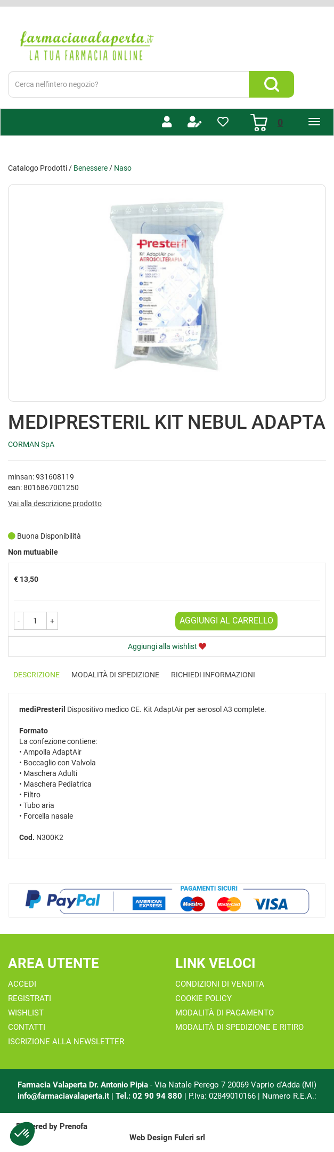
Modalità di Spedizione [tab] (115, 674)
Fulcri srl (189, 1137)
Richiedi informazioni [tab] (213, 674)
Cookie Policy (203, 998)
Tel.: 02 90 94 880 (150, 1096)
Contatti (26, 1027)
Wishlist (26, 1013)
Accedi (22, 984)
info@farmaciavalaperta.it (63, 1096)
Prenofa (73, 1126)
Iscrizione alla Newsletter (66, 1041)
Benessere (91, 168)
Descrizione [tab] (36, 674)
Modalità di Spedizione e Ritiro (239, 1027)
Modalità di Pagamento (224, 1013)
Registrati (29, 998)
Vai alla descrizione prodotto (55, 503)
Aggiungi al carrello (226, 620)
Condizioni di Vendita (219, 984)
